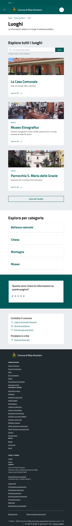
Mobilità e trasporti (14, 423)
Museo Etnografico (25, 127)
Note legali (11, 503)
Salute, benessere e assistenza (18, 426)
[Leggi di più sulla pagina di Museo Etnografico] (16, 141)
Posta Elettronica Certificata (17, 477)
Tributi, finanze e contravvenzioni (18, 429)
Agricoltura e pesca (14, 391)
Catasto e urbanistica (15, 407)
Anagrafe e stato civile (15, 397)
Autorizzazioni (12, 404)
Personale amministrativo (16, 382)
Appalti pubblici (12, 400)
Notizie (10, 442)
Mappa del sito (12, 514)
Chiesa (13, 171)
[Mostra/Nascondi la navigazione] (4, 9)
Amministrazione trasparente (17, 496)
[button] (11, 3)
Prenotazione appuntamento (17, 487)
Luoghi (10, 459)
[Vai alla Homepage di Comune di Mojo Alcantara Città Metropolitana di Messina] (28, 9)
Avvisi (10, 448)
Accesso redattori (58, 524)
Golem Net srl (53, 521)
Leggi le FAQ (12, 483)
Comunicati (11, 445)
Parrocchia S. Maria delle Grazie (34, 175)
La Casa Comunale (24, 81)
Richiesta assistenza (14, 493)
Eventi (10, 462)
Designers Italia (46, 524)
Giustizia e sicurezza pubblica (17, 416)
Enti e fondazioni (13, 375)
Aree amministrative (14, 369)
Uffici (10, 372)
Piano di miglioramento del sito (36, 514)
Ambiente (11, 394)
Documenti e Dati (13, 385)
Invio (59, 50)
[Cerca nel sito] (61, 9)
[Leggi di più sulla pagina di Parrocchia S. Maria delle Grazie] (16, 187)
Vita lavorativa (12, 436)
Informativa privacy (14, 499)
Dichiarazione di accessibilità (17, 506)
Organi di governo (13, 366)
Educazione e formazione (16, 413)
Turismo (10, 432)
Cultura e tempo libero (15, 410)
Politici (10, 378)
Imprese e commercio (15, 420)
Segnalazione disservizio (16, 490)
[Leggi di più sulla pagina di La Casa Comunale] (16, 93)
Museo (13, 122)
